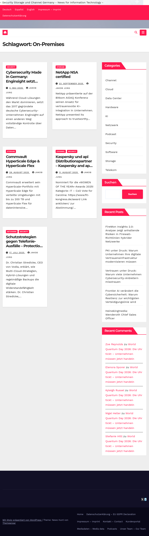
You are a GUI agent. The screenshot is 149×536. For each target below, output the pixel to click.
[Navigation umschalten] (143, 32)
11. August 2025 (69, 172)
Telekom (111, 170)
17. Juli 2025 (17, 252)
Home (80, 514)
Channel (61, 151)
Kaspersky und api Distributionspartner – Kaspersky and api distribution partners (74, 163)
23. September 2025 (71, 83)
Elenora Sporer (115, 367)
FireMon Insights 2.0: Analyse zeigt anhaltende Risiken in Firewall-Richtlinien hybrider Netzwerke (122, 234)
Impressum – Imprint (49, 9)
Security (11, 67)
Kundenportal (133, 521)
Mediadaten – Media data (90, 529)
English (31, 9)
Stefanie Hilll (113, 436)
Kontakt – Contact (113, 521)
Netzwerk (12, 231)
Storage (61, 67)
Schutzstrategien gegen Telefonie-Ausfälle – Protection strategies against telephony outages (24, 246)
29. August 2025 (19, 172)
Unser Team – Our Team (133, 529)
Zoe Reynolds (114, 344)
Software (111, 152)
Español (19, 9)
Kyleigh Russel (114, 390)
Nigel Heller (113, 413)
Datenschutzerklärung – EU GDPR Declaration (111, 514)
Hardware (111, 107)
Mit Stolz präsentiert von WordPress (22, 520)
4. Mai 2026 (16, 88)
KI (106, 116)
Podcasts (112, 529)
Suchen (110, 182)
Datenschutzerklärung (14, 15)
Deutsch (7, 9)
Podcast (110, 134)
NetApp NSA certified (67, 74)
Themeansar (9, 523)
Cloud (109, 89)
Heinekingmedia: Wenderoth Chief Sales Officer (120, 314)
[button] (136, 32)
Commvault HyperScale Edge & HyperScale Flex (23, 161)
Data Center (113, 98)
